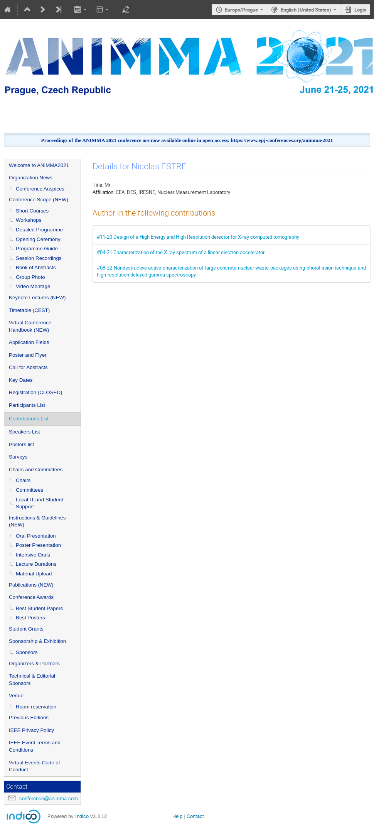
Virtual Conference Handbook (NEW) (30, 326)
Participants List (27, 405)
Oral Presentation (36, 536)
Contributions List (29, 419)
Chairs (23, 480)
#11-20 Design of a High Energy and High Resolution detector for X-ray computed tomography (198, 236)
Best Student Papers (39, 608)
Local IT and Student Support (39, 503)
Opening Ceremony (38, 239)
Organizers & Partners (34, 663)
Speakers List (24, 432)
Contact (195, 816)
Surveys (18, 457)
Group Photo (30, 277)
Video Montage (33, 286)
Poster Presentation (38, 545)
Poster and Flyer (28, 355)
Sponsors (26, 652)
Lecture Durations (36, 564)
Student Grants (26, 629)
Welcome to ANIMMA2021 (39, 165)
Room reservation (36, 707)
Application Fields (29, 342)
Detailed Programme (39, 230)
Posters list (21, 444)
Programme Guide (37, 248)
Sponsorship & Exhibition (37, 641)
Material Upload (34, 574)
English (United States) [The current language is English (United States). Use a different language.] (306, 9)
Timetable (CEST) (29, 310)
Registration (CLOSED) (35, 392)
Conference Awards (31, 597)
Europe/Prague (241, 9)
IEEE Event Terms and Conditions (35, 746)
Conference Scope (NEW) (38, 199)
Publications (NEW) (31, 585)
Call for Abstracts (28, 367)
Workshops (28, 220)
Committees (29, 490)
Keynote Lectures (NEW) (37, 297)
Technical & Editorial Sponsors (32, 679)
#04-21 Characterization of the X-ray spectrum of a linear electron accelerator (180, 252)
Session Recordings (39, 258)
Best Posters (30, 618)
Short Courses (32, 211)
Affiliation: (104, 192)
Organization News (30, 177)
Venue (16, 695)
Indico (82, 816)
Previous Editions (29, 717)
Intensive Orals (33, 555)
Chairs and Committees (35, 469)
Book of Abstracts (36, 267)
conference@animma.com (48, 798)
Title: (98, 184)
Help (177, 816)
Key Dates (21, 380)
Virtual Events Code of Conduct (34, 766)
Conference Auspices (40, 189)
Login (360, 9)
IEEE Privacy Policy (31, 730)
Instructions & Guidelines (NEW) (37, 521)
